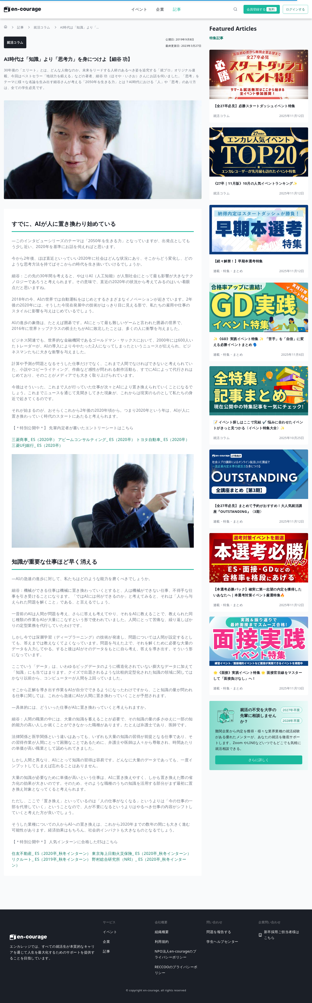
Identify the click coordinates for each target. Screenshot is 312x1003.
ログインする (295, 9)
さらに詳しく (258, 759)
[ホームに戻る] (22, 10)
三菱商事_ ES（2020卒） (35, 439)
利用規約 (162, 941)
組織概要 (162, 931)
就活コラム (15, 42)
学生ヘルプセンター (222, 941)
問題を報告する (218, 931)
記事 (177, 9)
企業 (160, 9)
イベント (139, 9)
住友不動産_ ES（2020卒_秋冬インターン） (52, 853)
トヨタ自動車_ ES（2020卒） (162, 439)
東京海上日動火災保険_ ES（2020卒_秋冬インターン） (141, 853)
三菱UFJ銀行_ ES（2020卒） (37, 445)
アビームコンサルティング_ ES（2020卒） (97, 439)
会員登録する (262, 9)
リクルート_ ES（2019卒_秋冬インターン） (52, 859)
